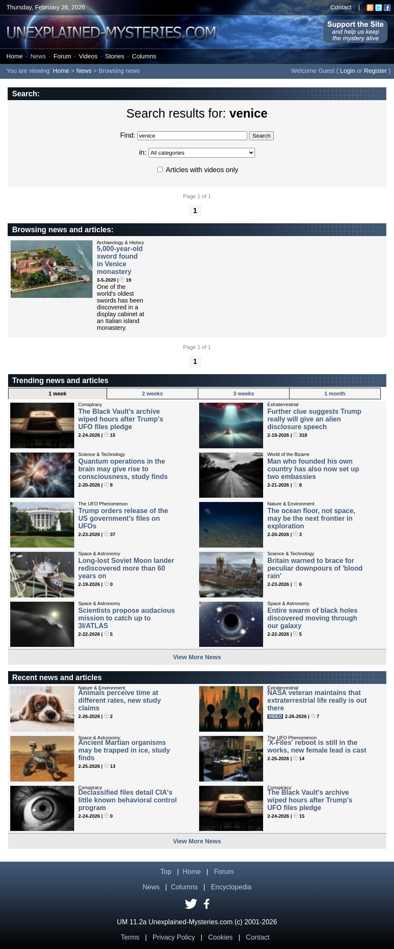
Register (375, 70)
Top (165, 871)
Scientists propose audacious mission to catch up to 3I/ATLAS (126, 618)
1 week (58, 393)
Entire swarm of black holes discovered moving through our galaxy (312, 618)
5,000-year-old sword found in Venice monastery (120, 260)
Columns (144, 56)
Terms (130, 937)
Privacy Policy (174, 937)
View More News (197, 657)
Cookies (220, 937)
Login (347, 70)
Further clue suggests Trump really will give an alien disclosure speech (314, 419)
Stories (115, 56)
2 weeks (152, 393)
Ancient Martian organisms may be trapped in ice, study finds (124, 750)
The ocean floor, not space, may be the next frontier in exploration (311, 518)
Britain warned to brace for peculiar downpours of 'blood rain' (314, 568)
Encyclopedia (231, 887)
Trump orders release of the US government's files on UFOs (123, 518)
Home (14, 56)
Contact (341, 7)
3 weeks (243, 393)
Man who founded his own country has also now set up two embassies (313, 469)
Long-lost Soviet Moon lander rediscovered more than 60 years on (126, 568)
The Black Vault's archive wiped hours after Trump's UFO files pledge (120, 419)
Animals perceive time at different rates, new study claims (119, 700)
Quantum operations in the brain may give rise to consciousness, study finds (123, 469)
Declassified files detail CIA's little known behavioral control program (127, 800)
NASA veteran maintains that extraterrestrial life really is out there (317, 700)
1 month (334, 393)
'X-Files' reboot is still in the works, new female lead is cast (316, 746)
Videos (88, 56)
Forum (62, 56)
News (38, 56)
